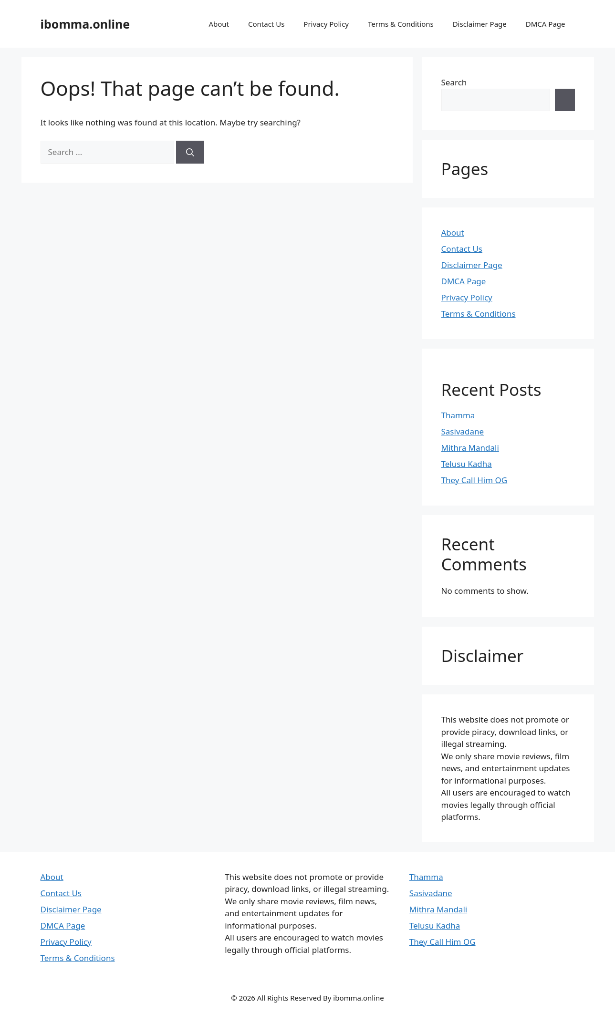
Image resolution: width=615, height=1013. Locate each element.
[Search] (190, 152)
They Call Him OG (474, 480)
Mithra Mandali (470, 447)
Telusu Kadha (466, 463)
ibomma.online (85, 24)
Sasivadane (462, 431)
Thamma (458, 415)
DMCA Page (545, 24)
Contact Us (266, 24)
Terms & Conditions (401, 24)
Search (454, 82)
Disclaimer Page (480, 24)
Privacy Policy (326, 24)
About (218, 24)
